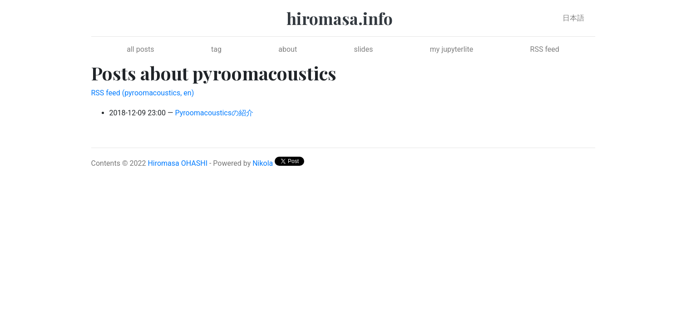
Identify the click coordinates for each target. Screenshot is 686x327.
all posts (140, 49)
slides (363, 49)
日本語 (573, 18)
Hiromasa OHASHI (177, 163)
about (287, 49)
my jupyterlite (451, 49)
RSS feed (544, 49)
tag (216, 49)
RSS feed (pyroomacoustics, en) (142, 93)
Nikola (262, 163)
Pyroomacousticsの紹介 (214, 113)
